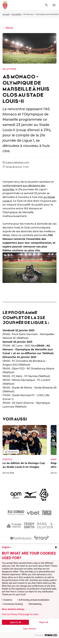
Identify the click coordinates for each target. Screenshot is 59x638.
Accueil (6, 14)
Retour (8, 27)
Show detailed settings (13, 609)
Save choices (29, 628)
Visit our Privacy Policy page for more (20, 614)
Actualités (16, 14)
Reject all (43, 622)
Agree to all (15, 622)
